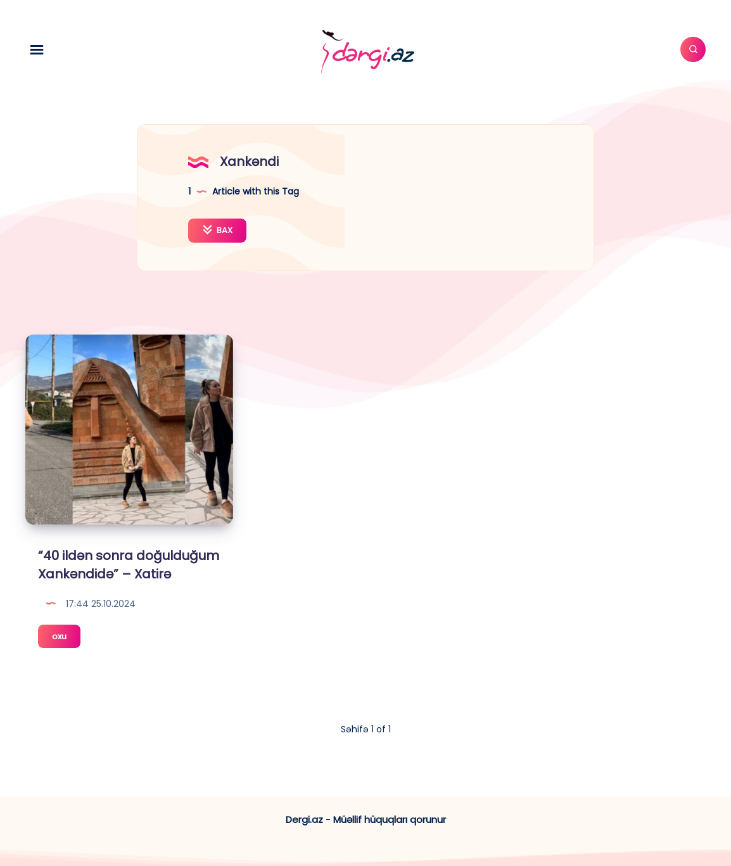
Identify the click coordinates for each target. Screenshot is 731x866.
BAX (217, 230)
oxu (66, 638)
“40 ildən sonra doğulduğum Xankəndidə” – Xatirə (128, 565)
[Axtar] (693, 49)
